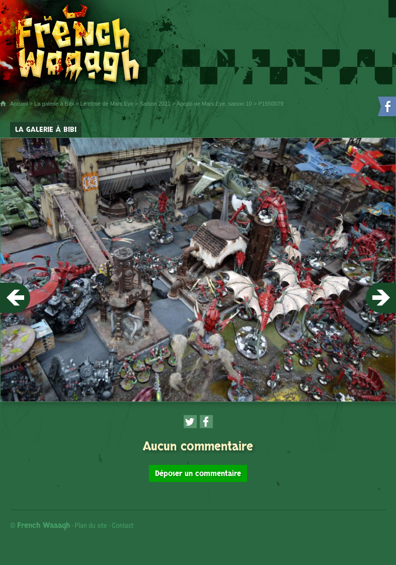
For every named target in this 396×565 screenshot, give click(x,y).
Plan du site (90, 525)
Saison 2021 (155, 104)
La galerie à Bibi (54, 104)
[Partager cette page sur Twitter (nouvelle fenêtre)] (190, 421)
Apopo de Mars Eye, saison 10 (214, 104)
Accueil (19, 104)
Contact (122, 525)
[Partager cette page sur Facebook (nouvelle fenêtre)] (206, 421)
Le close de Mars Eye (106, 104)
